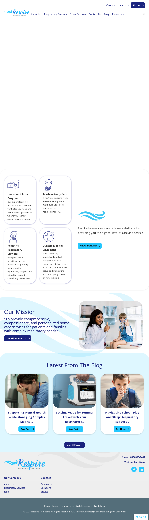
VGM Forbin (120, 511)
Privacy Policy (51, 506)
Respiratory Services (55, 14)
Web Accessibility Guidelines (90, 506)
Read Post (25, 429)
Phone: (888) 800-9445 (133, 457)
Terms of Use (67, 506)
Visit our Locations (134, 462)
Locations (123, 5)
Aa (137, 516)
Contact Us (95, 14)
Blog (106, 14)
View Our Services (88, 246)
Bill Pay (136, 5)
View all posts (73, 445)
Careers (110, 5)
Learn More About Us (16, 338)
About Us (36, 14)
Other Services (78, 14)
